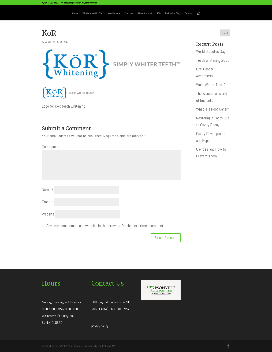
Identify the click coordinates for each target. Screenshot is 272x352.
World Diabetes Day (210, 51)
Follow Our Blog (172, 13)
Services (129, 13)
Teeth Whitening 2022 (213, 60)
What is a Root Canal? (212, 109)
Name (47, 189)
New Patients (114, 13)
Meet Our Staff (145, 13)
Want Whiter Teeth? (211, 84)
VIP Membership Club (93, 13)
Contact (188, 13)
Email (47, 202)
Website (48, 214)
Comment (50, 146)
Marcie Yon (50, 41)
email (127, 309)
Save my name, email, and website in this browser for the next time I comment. (105, 225)
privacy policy (99, 326)
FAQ (159, 13)
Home (75, 13)
